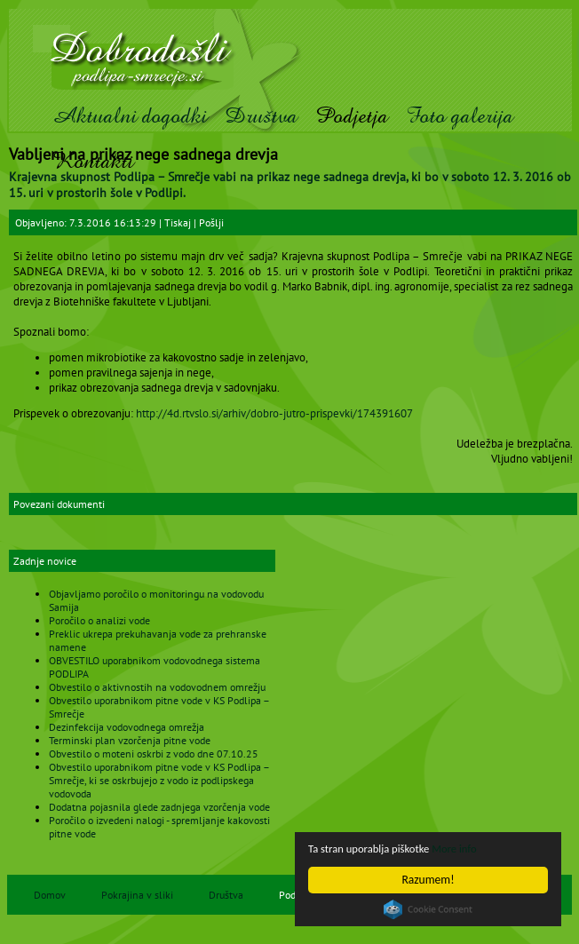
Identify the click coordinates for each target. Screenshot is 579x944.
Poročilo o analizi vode (99, 620)
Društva (261, 116)
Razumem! (428, 879)
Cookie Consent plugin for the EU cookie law (428, 909)
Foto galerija (459, 116)
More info (465, 848)
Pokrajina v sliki (137, 894)
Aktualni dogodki (129, 116)
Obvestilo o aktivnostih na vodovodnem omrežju (157, 687)
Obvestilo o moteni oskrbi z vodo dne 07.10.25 (153, 753)
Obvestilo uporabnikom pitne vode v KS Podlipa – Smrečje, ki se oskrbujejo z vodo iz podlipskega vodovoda (159, 780)
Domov (50, 894)
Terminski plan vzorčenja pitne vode (129, 740)
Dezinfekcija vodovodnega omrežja (126, 727)
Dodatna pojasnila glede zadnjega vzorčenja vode (159, 806)
